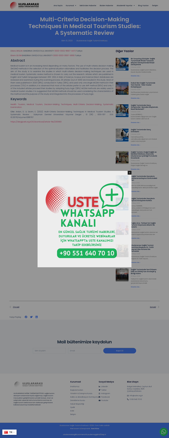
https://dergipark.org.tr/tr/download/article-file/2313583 (36, 121)
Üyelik (72, 407)
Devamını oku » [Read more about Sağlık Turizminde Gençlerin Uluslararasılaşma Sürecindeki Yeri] (135, 191)
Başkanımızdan (76, 390)
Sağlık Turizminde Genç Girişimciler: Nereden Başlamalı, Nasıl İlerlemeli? (144, 107)
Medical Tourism (34, 104)
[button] (26, 317)
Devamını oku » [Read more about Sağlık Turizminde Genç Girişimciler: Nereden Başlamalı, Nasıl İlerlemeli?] (135, 122)
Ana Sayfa (58, 5)
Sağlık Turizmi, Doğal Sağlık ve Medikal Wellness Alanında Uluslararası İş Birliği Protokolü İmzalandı (144, 155)
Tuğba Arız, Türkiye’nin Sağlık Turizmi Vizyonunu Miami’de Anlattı (143, 225)
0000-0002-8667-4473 (65, 51)
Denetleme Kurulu (77, 400)
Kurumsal (71, 6)
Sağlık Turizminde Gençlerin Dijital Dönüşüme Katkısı (143, 199)
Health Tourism (18, 104)
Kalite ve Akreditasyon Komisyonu (84, 397)
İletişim (155, 5)
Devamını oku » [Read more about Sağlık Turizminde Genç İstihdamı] (135, 145)
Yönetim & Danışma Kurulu (81, 393)
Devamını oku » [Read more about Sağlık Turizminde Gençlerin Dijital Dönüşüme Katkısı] (135, 216)
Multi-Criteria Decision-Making (87, 104)
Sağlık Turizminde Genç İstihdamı (141, 130)
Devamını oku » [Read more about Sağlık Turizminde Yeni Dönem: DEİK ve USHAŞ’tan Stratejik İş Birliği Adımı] (135, 287)
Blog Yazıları (143, 5)
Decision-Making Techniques (58, 104)
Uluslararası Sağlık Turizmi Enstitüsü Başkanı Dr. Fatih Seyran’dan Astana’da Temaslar (142, 248)
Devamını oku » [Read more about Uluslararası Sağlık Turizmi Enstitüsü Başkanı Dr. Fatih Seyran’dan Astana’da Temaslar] (135, 262)
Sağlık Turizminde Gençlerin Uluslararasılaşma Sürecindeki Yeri (144, 178)
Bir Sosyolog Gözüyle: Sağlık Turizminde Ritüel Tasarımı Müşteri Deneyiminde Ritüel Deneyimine (143, 61)
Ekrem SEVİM (16, 55)
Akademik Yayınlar (126, 6)
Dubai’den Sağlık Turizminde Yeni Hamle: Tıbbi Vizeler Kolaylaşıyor (143, 85)
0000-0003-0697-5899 (64, 55)
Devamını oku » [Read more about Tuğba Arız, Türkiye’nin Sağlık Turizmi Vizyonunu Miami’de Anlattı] (135, 238)
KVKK (72, 411)
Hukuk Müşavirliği (77, 404)
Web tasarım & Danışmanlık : (84, 429)
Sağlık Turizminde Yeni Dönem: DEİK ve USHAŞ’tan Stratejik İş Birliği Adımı (144, 271)
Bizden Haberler (106, 5)
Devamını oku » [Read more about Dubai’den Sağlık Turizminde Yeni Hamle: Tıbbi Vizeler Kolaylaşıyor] (135, 98)
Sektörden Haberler (88, 5)
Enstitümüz (74, 386)
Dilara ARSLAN (17, 51)
